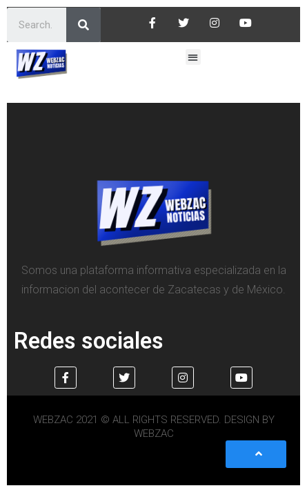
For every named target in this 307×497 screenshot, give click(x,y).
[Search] (83, 25)
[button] (193, 57)
